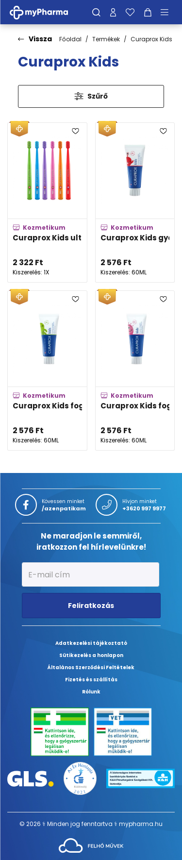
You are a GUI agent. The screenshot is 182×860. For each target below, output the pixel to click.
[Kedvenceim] (130, 12)
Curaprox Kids (151, 39)
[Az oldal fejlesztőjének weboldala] (91, 845)
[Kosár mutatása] (148, 12)
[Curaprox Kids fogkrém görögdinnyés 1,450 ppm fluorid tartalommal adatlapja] (135, 370)
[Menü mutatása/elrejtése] (168, 12)
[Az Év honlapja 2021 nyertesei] (80, 777)
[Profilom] (113, 12)
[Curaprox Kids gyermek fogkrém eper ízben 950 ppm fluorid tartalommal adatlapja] (135, 202)
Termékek (106, 39)
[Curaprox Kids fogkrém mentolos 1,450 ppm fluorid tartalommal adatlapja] (47, 370)
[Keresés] (96, 12)
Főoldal (70, 39)
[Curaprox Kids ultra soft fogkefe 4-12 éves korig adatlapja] (47, 202)
